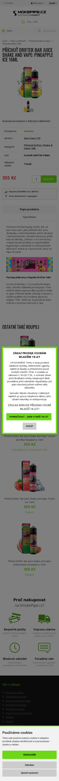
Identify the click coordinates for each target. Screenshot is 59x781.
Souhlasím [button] (29, 755)
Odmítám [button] (29, 765)
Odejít (29, 426)
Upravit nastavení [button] (29, 773)
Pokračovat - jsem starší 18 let (28, 416)
